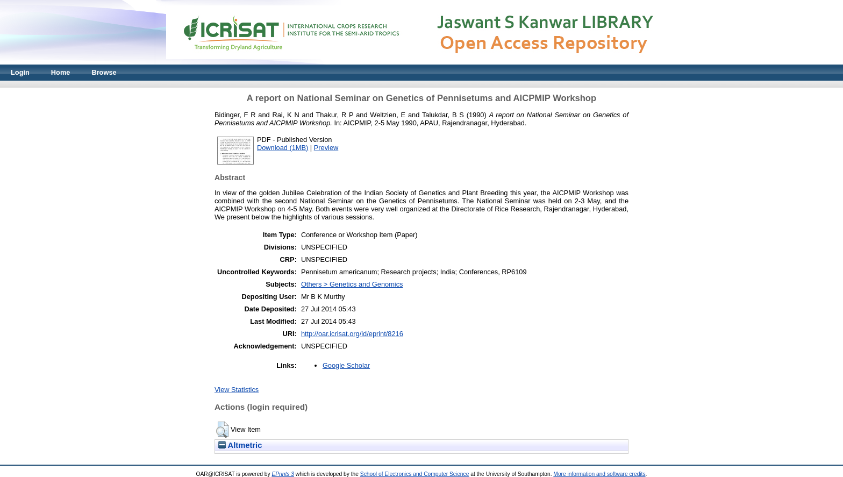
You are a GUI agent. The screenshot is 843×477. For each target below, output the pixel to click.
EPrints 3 (283, 474)
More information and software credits (599, 474)
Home (60, 72)
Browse (103, 72)
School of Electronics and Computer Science (414, 474)
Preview (326, 148)
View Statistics (237, 390)
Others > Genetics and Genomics (352, 284)
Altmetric (240, 445)
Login (20, 72)
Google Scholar (346, 365)
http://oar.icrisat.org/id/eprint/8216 (352, 334)
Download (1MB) (282, 148)
